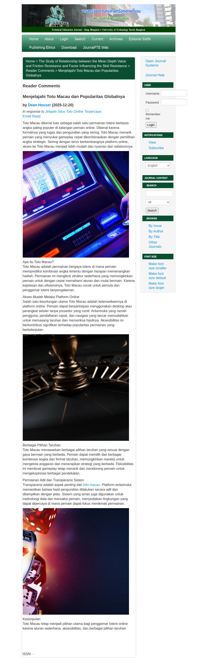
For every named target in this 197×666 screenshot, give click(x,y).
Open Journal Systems (156, 63)
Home (33, 39)
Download (69, 47)
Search (80, 39)
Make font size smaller (158, 266)
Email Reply (32, 116)
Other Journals (155, 244)
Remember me (153, 116)
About (49, 39)
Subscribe (156, 148)
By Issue (155, 226)
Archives (115, 39)
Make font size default (157, 276)
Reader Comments (40, 70)
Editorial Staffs (140, 39)
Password (152, 102)
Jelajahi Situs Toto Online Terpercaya (73, 111)
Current (97, 39)
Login (64, 39)
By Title (154, 237)
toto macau (91, 485)
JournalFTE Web (96, 47)
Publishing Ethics (42, 47)
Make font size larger (156, 286)
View (152, 142)
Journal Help (155, 75)
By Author (156, 231)
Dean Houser (39, 105)
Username (153, 93)
